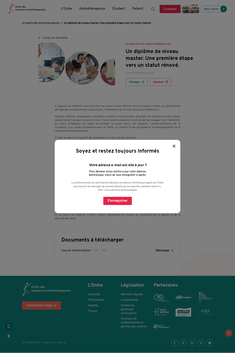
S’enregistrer (118, 201)
